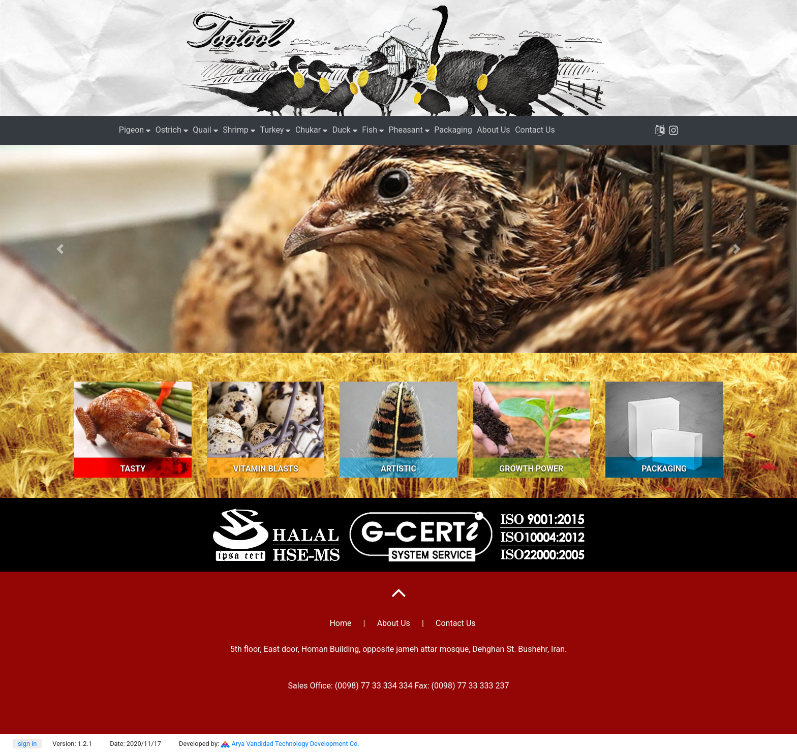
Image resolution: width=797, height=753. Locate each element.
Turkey (272, 130)
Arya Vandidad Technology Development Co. (295, 743)
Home (340, 623)
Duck (341, 130)
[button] (59, 249)
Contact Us (535, 130)
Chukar (308, 130)
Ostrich (168, 130)
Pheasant (406, 130)
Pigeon (131, 130)
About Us (493, 130)
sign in (27, 743)
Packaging (453, 130)
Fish (369, 130)
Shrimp (236, 130)
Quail (202, 130)
